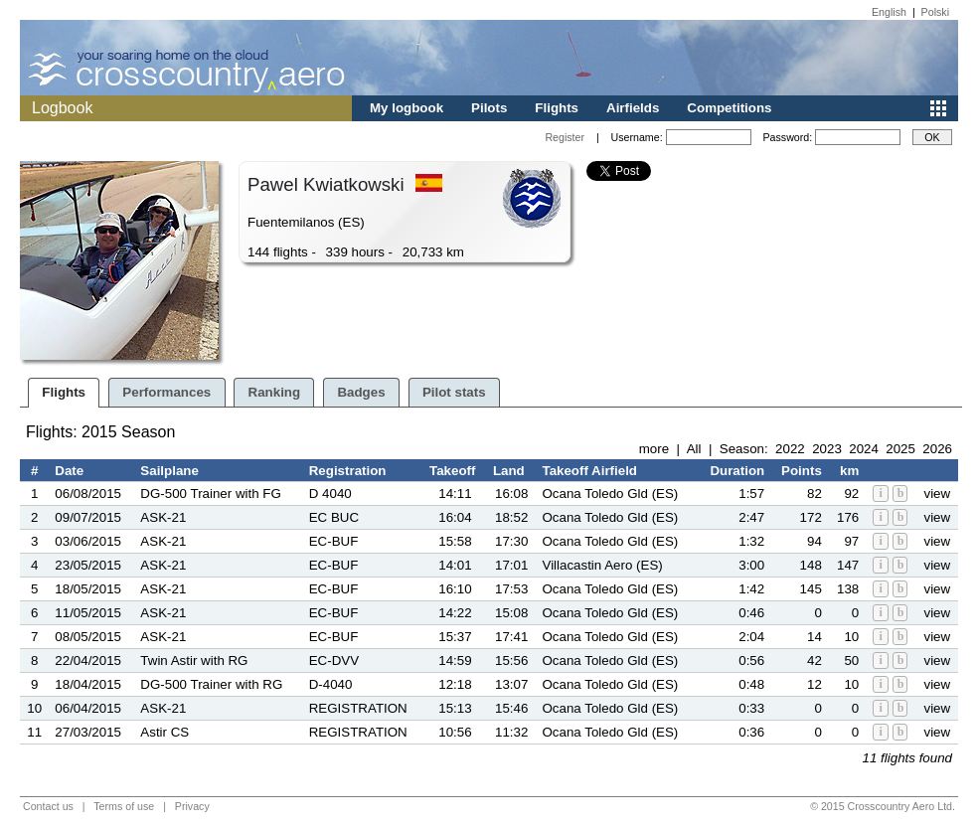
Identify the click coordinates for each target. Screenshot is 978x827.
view (936, 493)
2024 (864, 448)
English (889, 12)
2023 (827, 448)
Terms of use (123, 806)
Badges (361, 392)
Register (564, 137)
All (694, 448)
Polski (935, 12)
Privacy (192, 806)
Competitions (729, 107)
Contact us (48, 806)
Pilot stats (454, 392)
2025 (900, 448)
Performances (166, 392)
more (654, 448)
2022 (790, 448)
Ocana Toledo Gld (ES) (610, 493)
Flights (556, 107)
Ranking (274, 392)
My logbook (406, 107)
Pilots (489, 107)
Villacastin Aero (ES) (602, 565)
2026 (937, 448)
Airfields (632, 107)
